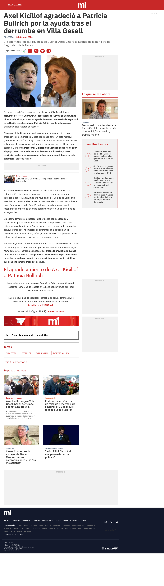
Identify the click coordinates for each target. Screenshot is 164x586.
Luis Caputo (54, 528)
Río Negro (36, 528)
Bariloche (91, 525)
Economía (26, 521)
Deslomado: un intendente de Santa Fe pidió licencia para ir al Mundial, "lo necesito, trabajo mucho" (99, 129)
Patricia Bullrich (61, 353)
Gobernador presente (14, 398)
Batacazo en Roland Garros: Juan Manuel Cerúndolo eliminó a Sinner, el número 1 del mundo (103, 197)
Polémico (85, 122)
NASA (6, 531)
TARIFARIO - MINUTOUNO (12, 545)
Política (9, 37)
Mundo (83, 521)
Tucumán (25, 528)
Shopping (27, 531)
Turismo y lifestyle (71, 521)
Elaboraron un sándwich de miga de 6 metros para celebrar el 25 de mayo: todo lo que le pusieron (60, 405)
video (19, 531)
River (20, 525)
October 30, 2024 (55, 311)
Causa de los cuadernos (71, 528)
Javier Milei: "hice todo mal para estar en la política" (58, 454)
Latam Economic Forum (54, 448)
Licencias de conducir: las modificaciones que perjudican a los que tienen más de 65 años (104, 156)
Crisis (12, 531)
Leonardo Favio (78, 525)
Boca (26, 525)
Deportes (36, 521)
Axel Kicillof (42, 353)
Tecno (58, 521)
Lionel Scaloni (89, 528)
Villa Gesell (11, 353)
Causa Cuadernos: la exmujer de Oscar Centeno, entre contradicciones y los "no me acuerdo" (21, 456)
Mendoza (66, 525)
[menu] (5, 5)
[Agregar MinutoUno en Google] (15, 51)
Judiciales (10, 448)
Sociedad (16, 521)
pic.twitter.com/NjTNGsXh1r (41, 305)
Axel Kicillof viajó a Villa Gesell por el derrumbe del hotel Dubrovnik (42, 180)
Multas (48, 525)
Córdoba (56, 525)
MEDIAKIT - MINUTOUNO (11, 544)
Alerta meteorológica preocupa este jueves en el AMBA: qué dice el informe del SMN (103, 169)
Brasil (44, 528)
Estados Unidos (37, 525)
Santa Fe (16, 528)
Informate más (21, 176)
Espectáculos (47, 521)
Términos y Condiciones (13, 535)
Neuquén (7, 528)
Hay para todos (50, 398)
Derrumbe (26, 353)
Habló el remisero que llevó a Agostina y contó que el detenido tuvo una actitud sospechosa (104, 183)
